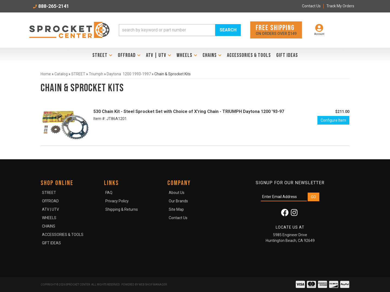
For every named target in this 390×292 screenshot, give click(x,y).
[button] (180, 30)
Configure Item (333, 120)
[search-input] (167, 30)
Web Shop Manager (153, 284)
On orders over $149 (276, 30)
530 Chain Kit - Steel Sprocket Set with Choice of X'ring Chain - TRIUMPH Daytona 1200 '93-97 (188, 111)
